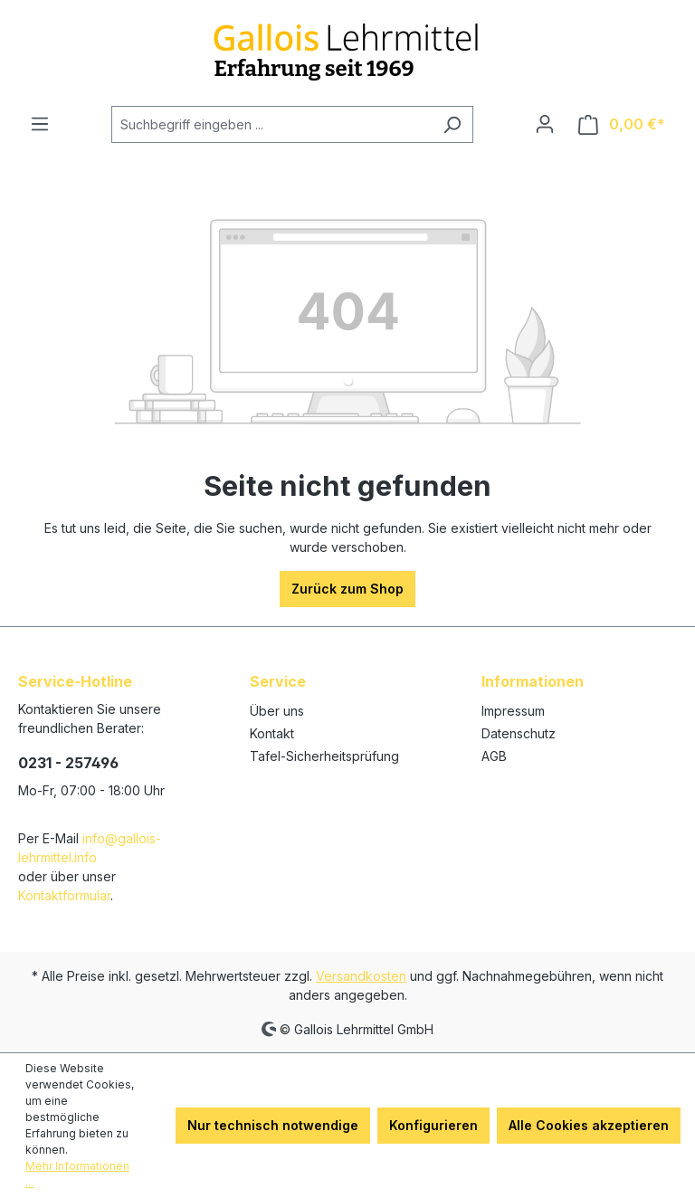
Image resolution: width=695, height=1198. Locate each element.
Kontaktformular (64, 895)
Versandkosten (361, 976)
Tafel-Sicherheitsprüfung (324, 756)
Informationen (532, 681)
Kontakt (272, 733)
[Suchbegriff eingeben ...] (271, 124)
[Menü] (40, 124)
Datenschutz (518, 733)
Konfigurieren (433, 1125)
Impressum (513, 710)
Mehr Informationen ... (77, 1174)
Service (278, 681)
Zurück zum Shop (347, 588)
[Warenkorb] (621, 124)
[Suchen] (452, 124)
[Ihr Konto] (544, 124)
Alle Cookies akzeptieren (589, 1125)
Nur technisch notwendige (272, 1125)
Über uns (277, 710)
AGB (494, 756)
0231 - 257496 (68, 763)
